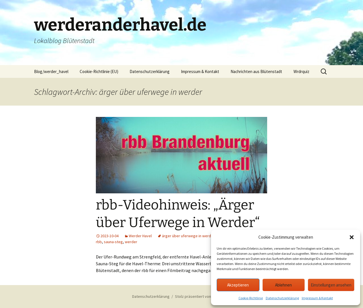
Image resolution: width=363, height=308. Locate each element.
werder (131, 241)
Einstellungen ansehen (331, 285)
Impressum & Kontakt (317, 298)
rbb (99, 241)
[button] (351, 237)
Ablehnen (283, 285)
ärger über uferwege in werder (188, 235)
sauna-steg (113, 241)
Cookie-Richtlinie (251, 298)
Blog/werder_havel (51, 71)
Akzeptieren (238, 285)
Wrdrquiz (301, 71)
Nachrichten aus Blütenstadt (256, 71)
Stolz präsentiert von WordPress (203, 296)
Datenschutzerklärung (282, 298)
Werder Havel (140, 235)
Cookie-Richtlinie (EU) (99, 71)
